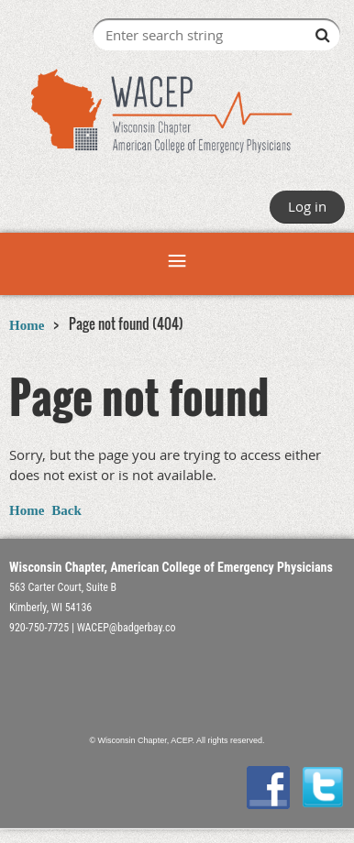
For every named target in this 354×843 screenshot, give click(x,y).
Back (66, 510)
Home (26, 325)
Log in (307, 206)
